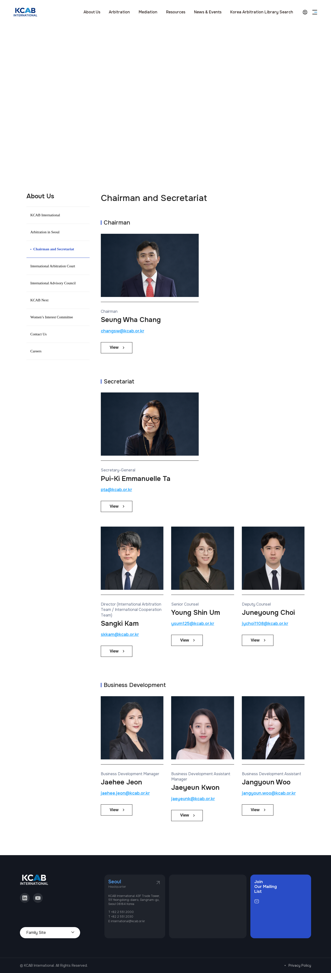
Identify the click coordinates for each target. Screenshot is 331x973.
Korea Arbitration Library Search (261, 12)
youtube (38, 898)
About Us (92, 12)
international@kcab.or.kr (128, 921)
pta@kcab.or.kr (116, 489)
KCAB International (45, 215)
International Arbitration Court (52, 266)
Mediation (148, 12)
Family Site (36, 932)
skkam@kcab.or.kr (120, 634)
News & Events (207, 12)
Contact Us (38, 334)
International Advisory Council (53, 283)
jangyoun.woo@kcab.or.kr (269, 793)
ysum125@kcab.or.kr (192, 623)
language (305, 12)
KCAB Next (39, 300)
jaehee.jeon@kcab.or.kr (125, 793)
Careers (36, 351)
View (114, 347)
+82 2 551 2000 (122, 912)
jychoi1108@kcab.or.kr (265, 623)
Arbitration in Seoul (44, 232)
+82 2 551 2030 (122, 917)
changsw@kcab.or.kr (122, 331)
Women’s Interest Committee (51, 317)
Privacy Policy (300, 965)
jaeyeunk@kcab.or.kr (193, 798)
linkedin (25, 898)
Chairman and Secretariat (53, 249)
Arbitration (119, 12)
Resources (175, 12)
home (26, 70)
